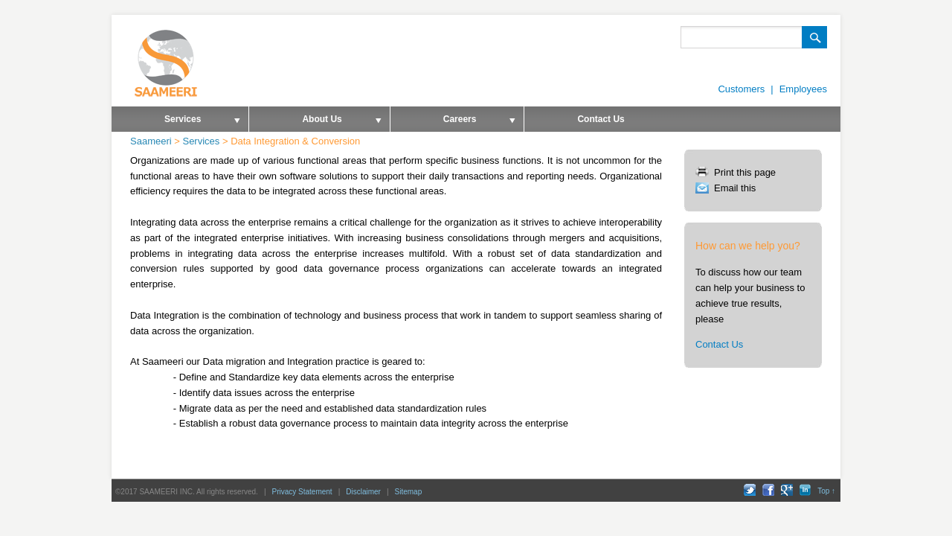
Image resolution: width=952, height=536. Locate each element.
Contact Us (600, 119)
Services (177, 123)
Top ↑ (826, 491)
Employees (803, 89)
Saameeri (151, 141)
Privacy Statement (302, 492)
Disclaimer (363, 492)
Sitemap (408, 492)
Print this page (745, 172)
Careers (454, 123)
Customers (741, 89)
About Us (315, 123)
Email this (735, 188)
